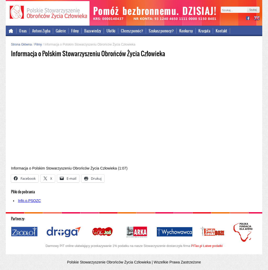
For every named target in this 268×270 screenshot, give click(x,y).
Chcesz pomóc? (132, 30)
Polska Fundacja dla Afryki (244, 232)
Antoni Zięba (41, 30)
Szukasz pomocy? (161, 30)
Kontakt (221, 30)
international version (257, 18)
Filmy (75, 30)
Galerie (61, 30)
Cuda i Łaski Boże (212, 232)
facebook (250, 18)
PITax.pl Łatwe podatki (206, 246)
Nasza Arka (136, 232)
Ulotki (111, 30)
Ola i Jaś (102, 232)
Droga (64, 232)
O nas (23, 30)
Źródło (24, 232)
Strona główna (11, 30)
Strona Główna (21, 44)
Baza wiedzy (92, 30)
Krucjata (204, 30)
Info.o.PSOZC (29, 201)
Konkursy (186, 30)
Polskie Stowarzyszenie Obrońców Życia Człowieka (48, 12)
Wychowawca (174, 232)
